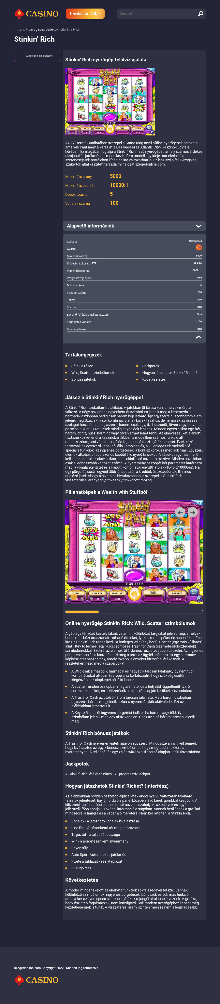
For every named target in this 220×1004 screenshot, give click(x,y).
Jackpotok (150, 366)
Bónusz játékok (83, 379)
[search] (201, 14)
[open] (134, 226)
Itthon (19, 29)
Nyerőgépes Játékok (85, 14)
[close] (199, 337)
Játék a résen (82, 366)
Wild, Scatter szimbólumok (92, 372)
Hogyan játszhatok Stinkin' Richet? (169, 372)
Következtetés (154, 379)
